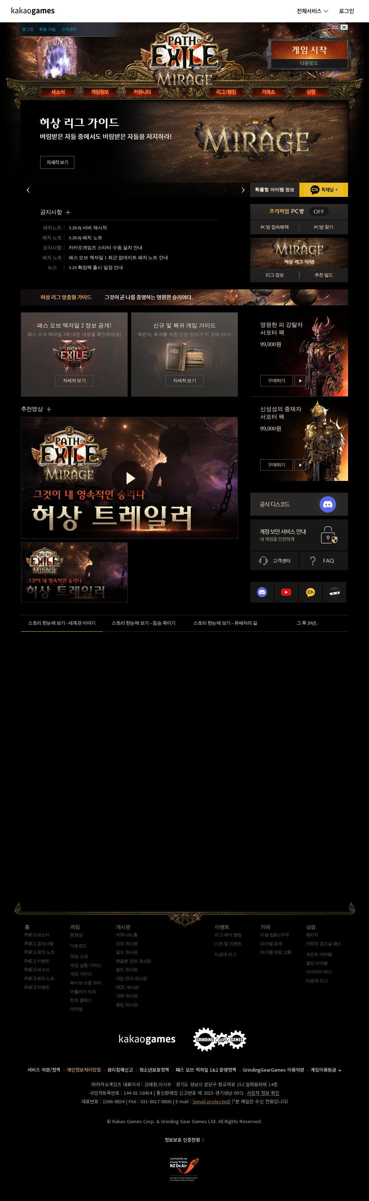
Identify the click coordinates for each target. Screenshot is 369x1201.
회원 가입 (47, 29)
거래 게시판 (127, 995)
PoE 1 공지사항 (39, 943)
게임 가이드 (81, 973)
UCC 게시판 (127, 987)
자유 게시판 (127, 943)
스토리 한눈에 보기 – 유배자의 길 (225, 623)
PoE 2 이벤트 (37, 987)
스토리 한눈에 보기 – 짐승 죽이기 (143, 623)
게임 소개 (79, 956)
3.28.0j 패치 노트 (85, 237)
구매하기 (276, 380)
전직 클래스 (81, 1000)
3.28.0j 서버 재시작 (88, 227)
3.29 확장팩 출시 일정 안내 (96, 267)
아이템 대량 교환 (276, 952)
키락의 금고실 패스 (323, 943)
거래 (265, 927)
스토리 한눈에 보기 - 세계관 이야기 (62, 623)
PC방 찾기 (323, 227)
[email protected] (211, 1101)
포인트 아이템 (319, 954)
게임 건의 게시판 (131, 978)
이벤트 (222, 927)
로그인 (28, 29)
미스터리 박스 (319, 971)
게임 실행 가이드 (85, 965)
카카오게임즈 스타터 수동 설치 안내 (106, 247)
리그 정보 (275, 275)
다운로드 (78, 945)
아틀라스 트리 (83, 991)
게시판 (123, 927)
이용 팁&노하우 (274, 934)
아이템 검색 (271, 943)
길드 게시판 (127, 952)
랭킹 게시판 (127, 1004)
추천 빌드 (324, 275)
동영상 (76, 934)
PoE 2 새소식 (37, 969)
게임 (75, 927)
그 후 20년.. (306, 623)
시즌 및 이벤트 (228, 943)
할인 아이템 (317, 963)
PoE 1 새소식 (37, 934)
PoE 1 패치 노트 (40, 952)
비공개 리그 (225, 954)
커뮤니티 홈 (127, 934)
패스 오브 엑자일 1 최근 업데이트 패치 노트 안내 (118, 257)
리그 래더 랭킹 (228, 934)
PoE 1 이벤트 (37, 961)
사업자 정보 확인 (263, 1092)
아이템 (76, 1009)
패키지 (312, 934)
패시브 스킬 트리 (85, 982)
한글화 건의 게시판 (133, 961)
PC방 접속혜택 (275, 227)
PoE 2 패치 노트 (40, 978)
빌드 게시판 (127, 969)
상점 (311, 927)
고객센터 (69, 29)
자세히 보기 (74, 380)
